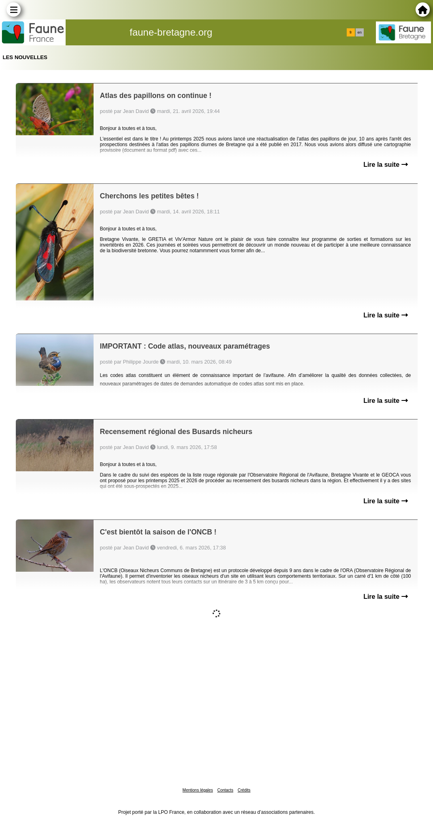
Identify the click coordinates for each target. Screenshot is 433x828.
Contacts (225, 790)
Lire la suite (385, 164)
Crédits (244, 790)
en (360, 32)
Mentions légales (198, 790)
